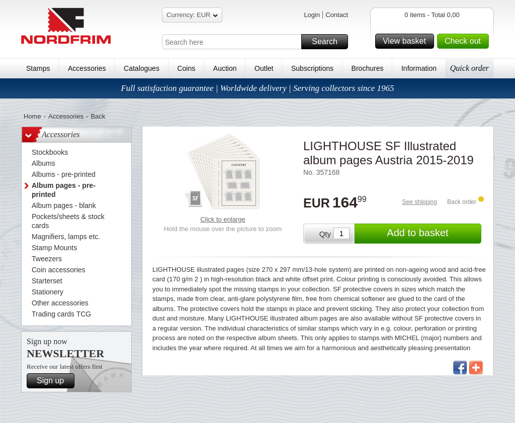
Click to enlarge (222, 219)
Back (98, 116)
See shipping (419, 201)
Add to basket (432, 234)
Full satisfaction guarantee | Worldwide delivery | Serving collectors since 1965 (257, 88)
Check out (465, 41)
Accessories (87, 68)
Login (312, 15)
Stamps (38, 68)
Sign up (54, 380)
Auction (225, 68)
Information (419, 68)
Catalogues (141, 68)
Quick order (469, 68)
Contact (336, 15)
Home (32, 116)
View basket (407, 41)
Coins (186, 68)
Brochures (368, 68)
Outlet (263, 68)
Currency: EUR (192, 16)
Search (328, 41)
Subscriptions (312, 68)
